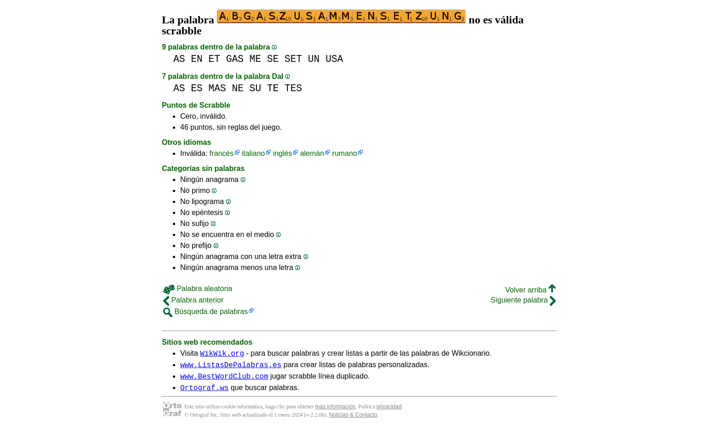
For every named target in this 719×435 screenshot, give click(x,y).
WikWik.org (222, 354)
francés (221, 153)
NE (238, 88)
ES (197, 88)
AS (179, 59)
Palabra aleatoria (197, 288)
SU (255, 88)
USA (334, 59)
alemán (312, 153)
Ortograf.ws (204, 393)
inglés (282, 153)
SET (293, 59)
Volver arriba (530, 290)
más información (335, 412)
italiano (253, 153)
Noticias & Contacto (353, 420)
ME (255, 59)
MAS (217, 88)
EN (197, 59)
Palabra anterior (193, 300)
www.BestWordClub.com (224, 380)
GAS (234, 59)
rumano (344, 153)
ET (215, 59)
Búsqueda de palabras (205, 311)
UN (314, 59)
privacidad (389, 412)
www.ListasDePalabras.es (231, 367)
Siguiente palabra (523, 300)
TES (293, 88)
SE (273, 59)
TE (273, 88)
